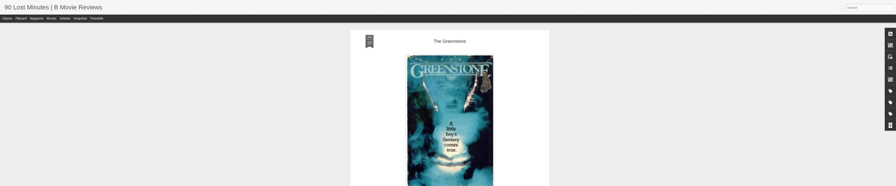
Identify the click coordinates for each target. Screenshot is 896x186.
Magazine (37, 18)
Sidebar (65, 18)
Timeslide (96, 18)
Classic (7, 18)
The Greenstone (450, 41)
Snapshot (80, 18)
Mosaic (51, 18)
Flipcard (21, 18)
